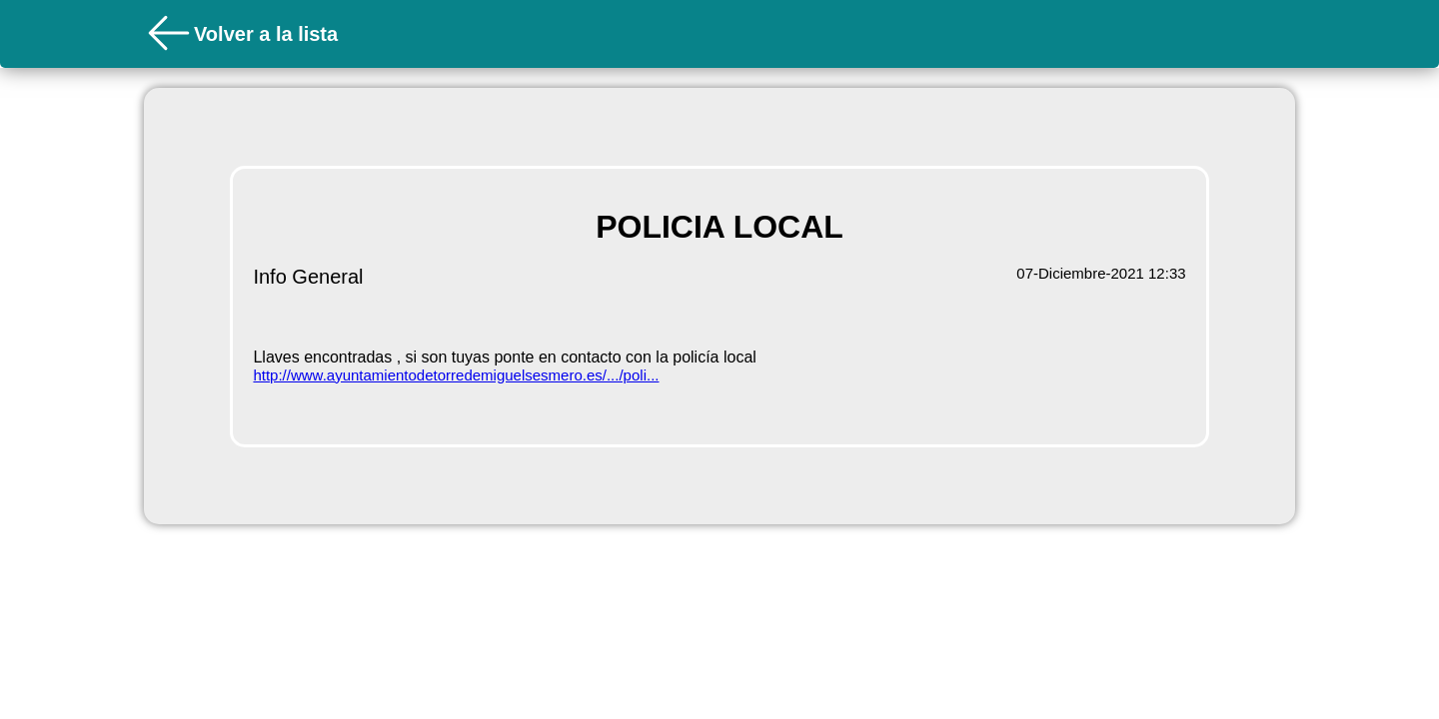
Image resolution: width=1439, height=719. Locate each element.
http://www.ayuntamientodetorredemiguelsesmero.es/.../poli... (456, 374)
